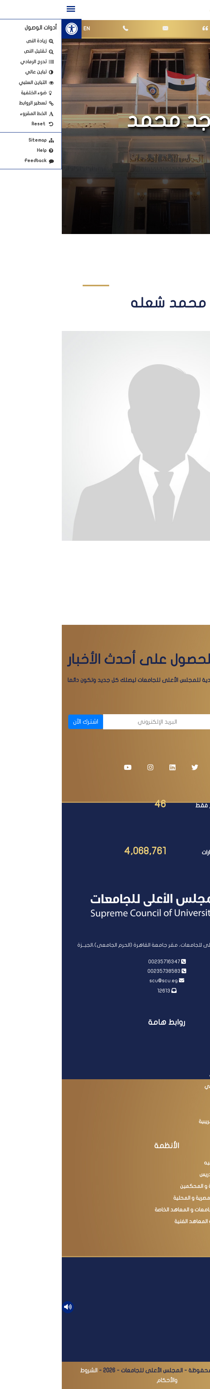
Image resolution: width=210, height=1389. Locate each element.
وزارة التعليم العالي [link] (172, 1063)
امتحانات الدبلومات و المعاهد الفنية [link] (153, 1221)
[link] (10, 29)
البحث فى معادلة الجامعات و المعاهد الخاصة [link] (143, 1210)
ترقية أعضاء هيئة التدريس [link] (166, 1174)
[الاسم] (163, 721)
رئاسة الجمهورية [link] (175, 1039)
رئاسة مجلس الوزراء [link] (173, 1051)
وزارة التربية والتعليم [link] (171, 1098)
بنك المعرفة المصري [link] (170, 1074)
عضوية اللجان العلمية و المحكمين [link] (156, 1186)
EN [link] (25, 28)
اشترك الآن (23, 722)
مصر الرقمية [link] (180, 1110)
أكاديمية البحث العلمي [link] (168, 1086)
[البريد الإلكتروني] (82, 721)
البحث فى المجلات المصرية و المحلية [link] (152, 1198)
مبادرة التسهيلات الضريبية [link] (165, 1121)
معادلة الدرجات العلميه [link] (168, 1163)
